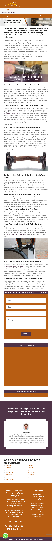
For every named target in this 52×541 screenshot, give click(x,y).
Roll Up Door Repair (38, 501)
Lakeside (30, 465)
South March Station (33, 476)
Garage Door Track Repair (37, 505)
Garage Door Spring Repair (37, 499)
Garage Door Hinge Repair (37, 507)
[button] (21, 427)
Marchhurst (31, 469)
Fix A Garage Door (37, 494)
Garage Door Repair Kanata (26, 539)
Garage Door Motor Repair (37, 510)
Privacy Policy (37, 516)
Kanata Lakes (8, 474)
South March (31, 474)
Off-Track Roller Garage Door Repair (16, 234)
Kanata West (8, 478)
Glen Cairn (8, 469)
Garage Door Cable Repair (37, 514)
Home (5, 15)
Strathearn (30, 478)
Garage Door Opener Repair (37, 503)
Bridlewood (8, 467)
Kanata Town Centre (10, 476)
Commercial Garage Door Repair (14, 266)
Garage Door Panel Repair (37, 512)
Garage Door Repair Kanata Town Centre (18, 15)
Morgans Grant (32, 472)
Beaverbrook (8, 465)
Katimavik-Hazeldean (10, 479)
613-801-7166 (16, 526)
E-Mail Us (16, 529)
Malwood (30, 467)
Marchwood (31, 471)
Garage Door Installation (38, 497)
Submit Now (26, 334)
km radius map (26, 366)
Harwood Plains (9, 471)
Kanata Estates (9, 472)
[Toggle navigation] (48, 11)
